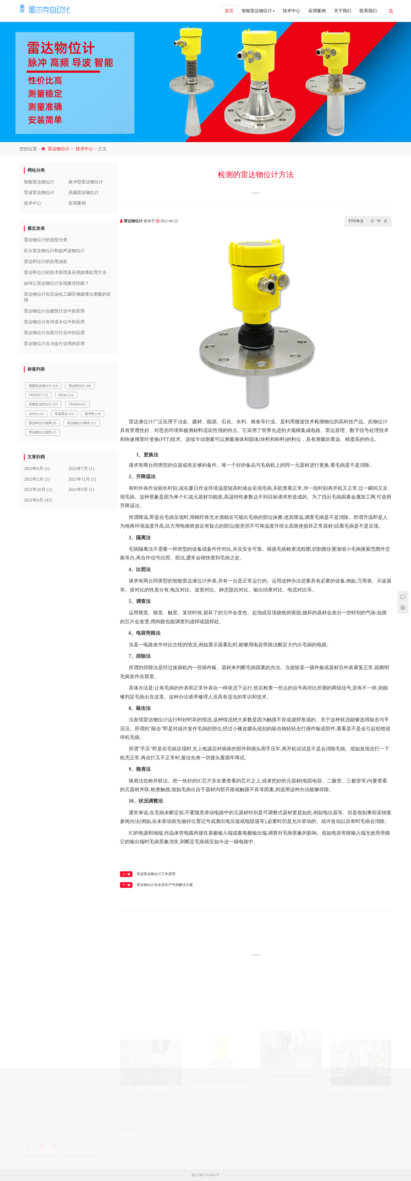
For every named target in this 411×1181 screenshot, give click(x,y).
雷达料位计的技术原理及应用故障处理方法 (65, 272)
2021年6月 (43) (38, 500)
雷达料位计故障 (42, 423)
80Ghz (66, 395)
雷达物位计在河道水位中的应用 (54, 321)
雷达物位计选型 (42, 432)
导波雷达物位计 (39, 192)
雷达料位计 (80, 386)
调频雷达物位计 (43, 386)
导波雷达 (64, 414)
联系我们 (368, 10)
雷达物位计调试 (81, 423)
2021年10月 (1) (38, 489)
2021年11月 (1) (82, 479)
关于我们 (342, 10)
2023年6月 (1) (37, 468)
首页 (229, 10)
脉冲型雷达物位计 (85, 182)
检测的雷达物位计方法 (256, 174)
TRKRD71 (38, 395)
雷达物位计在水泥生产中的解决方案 (165, 885)
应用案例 (317, 10)
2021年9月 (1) (81, 489)
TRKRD (77, 404)
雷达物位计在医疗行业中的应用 (54, 332)
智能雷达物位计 (258, 10)
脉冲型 (93, 414)
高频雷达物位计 (83, 192)
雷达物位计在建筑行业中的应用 (54, 311)
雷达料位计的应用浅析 (45, 261)
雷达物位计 (58, 148)
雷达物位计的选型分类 (45, 239)
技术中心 (291, 10)
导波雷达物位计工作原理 (156, 874)
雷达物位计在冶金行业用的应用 (54, 343)
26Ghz (36, 414)
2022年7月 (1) (81, 468)
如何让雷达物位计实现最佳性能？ (56, 283)
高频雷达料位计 (43, 404)
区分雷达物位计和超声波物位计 (54, 250)
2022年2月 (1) (37, 479)
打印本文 (356, 221)
